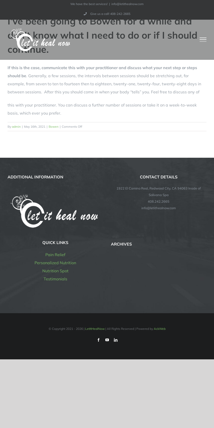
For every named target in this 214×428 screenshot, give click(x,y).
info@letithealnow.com (127, 4)
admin (16, 126)
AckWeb (160, 329)
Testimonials (55, 278)
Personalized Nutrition (55, 262)
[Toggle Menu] (203, 40)
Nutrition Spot (55, 270)
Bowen (53, 126)
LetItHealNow (95, 329)
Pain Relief (55, 254)
